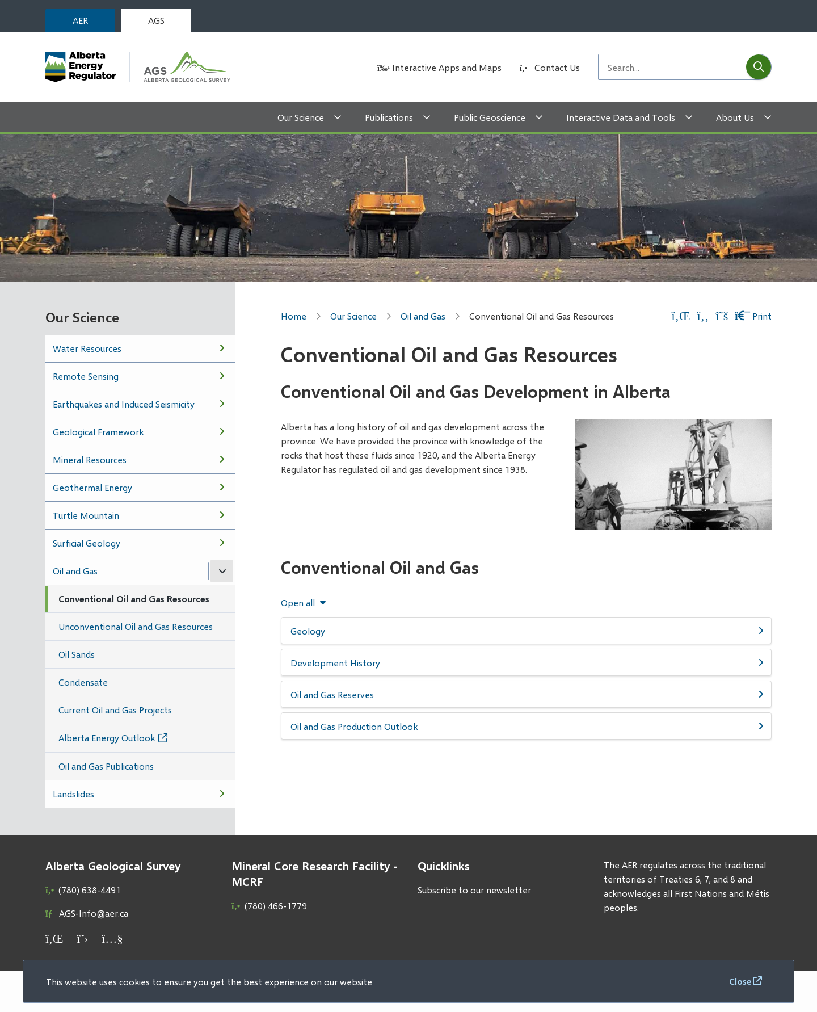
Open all (298, 603)
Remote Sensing (86, 376)
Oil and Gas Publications (106, 766)
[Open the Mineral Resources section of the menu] (221, 459)
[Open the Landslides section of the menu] (221, 794)
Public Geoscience (489, 117)
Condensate (83, 682)
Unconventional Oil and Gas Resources (135, 626)
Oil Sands (76, 654)
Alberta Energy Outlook (106, 737)
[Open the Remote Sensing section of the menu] (221, 376)
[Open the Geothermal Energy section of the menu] (221, 487)
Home (293, 315)
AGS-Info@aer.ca (93, 913)
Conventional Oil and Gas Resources (133, 598)
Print (753, 315)
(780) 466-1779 (276, 905)
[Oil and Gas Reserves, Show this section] (526, 694)
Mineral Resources (90, 459)
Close (740, 981)
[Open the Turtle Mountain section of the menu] (221, 515)
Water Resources (87, 348)
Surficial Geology (86, 543)
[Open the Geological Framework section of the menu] (221, 432)
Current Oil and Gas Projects (115, 709)
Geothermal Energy (92, 487)
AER (80, 20)
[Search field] (672, 66)
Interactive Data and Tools (620, 117)
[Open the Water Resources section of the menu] (221, 348)
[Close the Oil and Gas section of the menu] (221, 571)
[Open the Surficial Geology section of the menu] (221, 543)
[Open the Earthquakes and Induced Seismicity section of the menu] (221, 404)
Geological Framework (98, 431)
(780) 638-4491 (89, 889)
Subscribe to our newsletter (474, 889)
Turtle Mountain (86, 515)
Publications (389, 117)
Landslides (73, 793)
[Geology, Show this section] (526, 630)
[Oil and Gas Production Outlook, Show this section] (526, 726)
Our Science (300, 117)
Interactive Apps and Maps (447, 67)
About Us (735, 117)
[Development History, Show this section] (526, 662)
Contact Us (557, 67)
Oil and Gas (75, 570)
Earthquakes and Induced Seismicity (124, 403)
